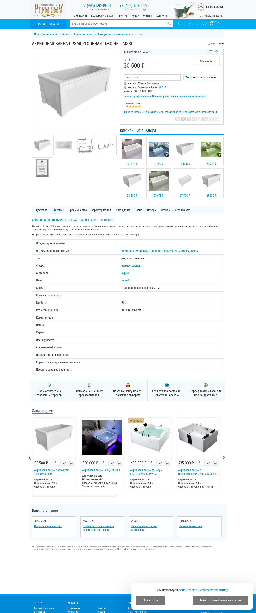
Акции (135, 15)
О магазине (80, 15)
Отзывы (147, 15)
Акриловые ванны (83, 34)
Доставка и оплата (102, 15)
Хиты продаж (42, 411)
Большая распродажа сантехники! (144, 528)
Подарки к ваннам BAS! (48, 526)
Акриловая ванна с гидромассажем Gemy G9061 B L (197, 472)
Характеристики (101, 210)
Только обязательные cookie (220, 600)
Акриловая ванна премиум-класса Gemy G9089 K (146, 472)
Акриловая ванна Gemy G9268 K (101, 470)
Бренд (138, 210)
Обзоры (151, 210)
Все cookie (150, 600)
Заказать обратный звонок (97, 9)
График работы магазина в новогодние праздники (98, 528)
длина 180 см (129, 251)
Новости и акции (45, 511)
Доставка (41, 210)
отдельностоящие (160, 251)
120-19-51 (96, 5)
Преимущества (78, 210)
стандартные (180, 251)
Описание (58, 210)
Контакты (162, 15)
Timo (36, 34)
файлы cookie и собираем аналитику (203, 590)
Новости (102, 608)
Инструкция (123, 210)
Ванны (65, 34)
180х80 (194, 251)
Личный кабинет (214, 6)
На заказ (206, 61)
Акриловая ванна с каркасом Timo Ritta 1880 (51, 472)
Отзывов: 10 (136, 420)
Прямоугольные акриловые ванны (115, 34)
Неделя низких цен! (190, 526)
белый (125, 280)
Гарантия (122, 15)
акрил (125, 273)
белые (143, 251)
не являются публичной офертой (114, 546)
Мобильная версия (212, 15)
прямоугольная (131, 266)
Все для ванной (49, 34)
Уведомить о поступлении (200, 77)
